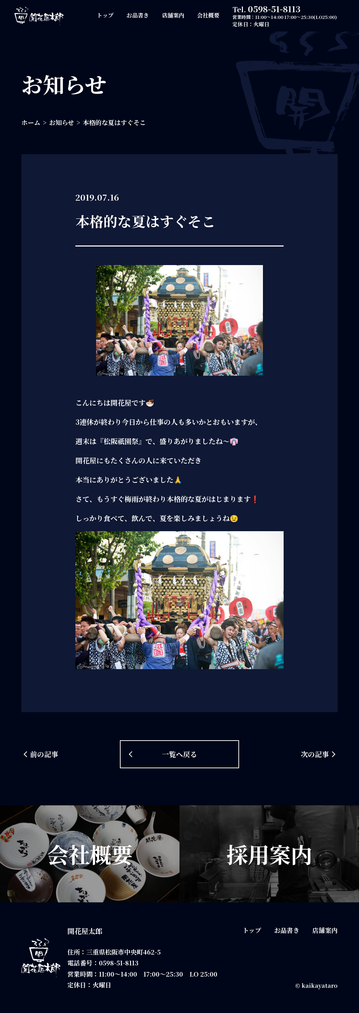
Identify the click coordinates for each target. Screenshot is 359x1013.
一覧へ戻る (179, 754)
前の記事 (44, 754)
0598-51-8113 (274, 8)
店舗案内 (173, 15)
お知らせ (61, 122)
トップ (105, 15)
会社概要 (208, 15)
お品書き (138, 15)
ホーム (30, 122)
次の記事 (315, 754)
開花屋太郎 (84, 931)
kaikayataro (320, 985)
